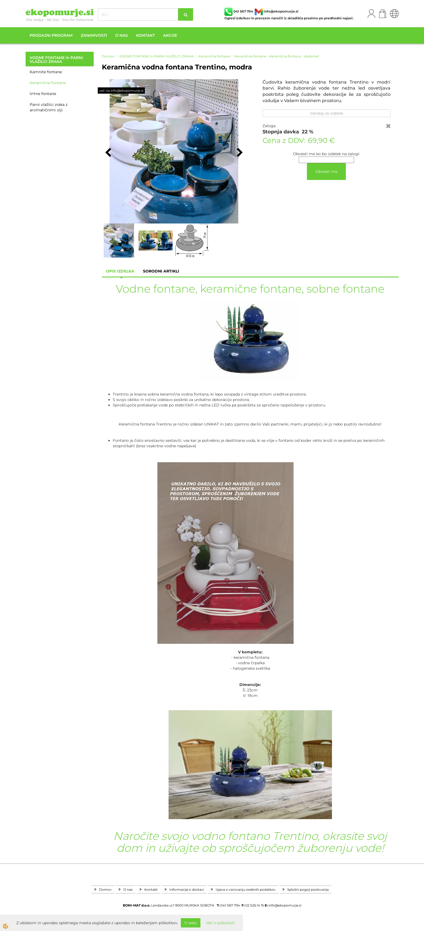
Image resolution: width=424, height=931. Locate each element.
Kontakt (145, 35)
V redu (190, 922)
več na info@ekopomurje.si (121, 90)
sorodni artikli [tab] (161, 271)
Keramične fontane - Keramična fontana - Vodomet (276, 56)
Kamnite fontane (46, 71)
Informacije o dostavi (186, 889)
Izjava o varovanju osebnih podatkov (246, 889)
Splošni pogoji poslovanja (308, 889)
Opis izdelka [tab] (120, 271)
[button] (239, 153)
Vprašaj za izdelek (326, 113)
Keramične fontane (48, 82)
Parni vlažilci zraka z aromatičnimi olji (49, 107)
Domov (108, 56)
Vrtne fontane (43, 93)
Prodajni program (51, 35)
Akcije (170, 35)
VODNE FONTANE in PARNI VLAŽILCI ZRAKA (156, 56)
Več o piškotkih (220, 922)
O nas (121, 35)
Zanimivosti (94, 35)
